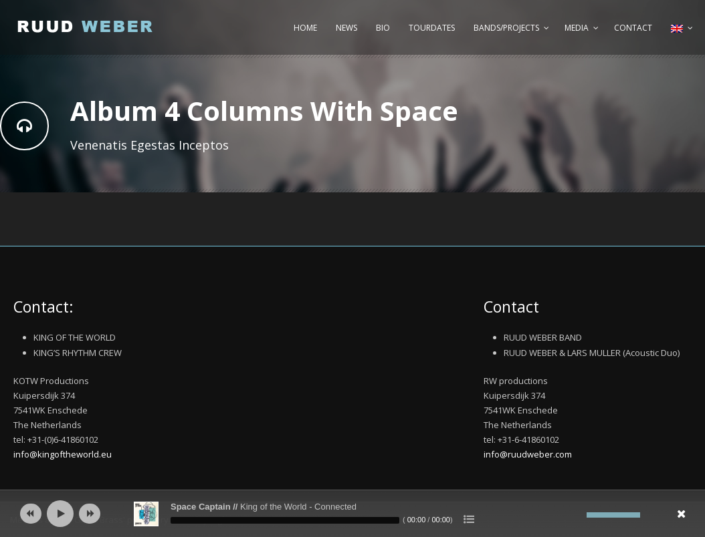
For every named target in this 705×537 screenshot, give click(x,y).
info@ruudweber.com (528, 454)
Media (577, 27)
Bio (383, 27)
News (346, 27)
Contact (633, 27)
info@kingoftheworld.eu (62, 454)
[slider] (285, 520)
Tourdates (432, 27)
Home (305, 27)
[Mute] (576, 515)
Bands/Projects (506, 27)
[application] (352, 513)
